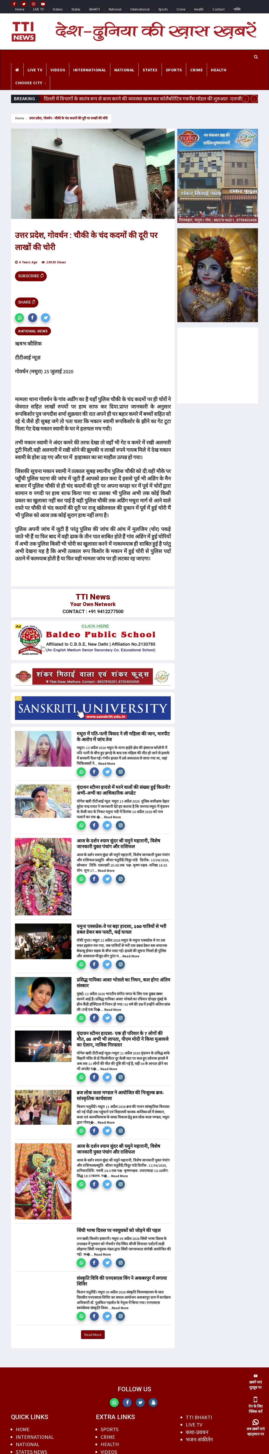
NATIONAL (124, 69)
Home (19, 9)
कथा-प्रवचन (197, 1432)
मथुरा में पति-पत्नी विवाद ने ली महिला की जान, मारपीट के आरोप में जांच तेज (123, 736)
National (115, 9)
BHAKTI (94, 9)
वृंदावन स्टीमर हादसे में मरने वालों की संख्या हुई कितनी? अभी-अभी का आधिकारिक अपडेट (123, 790)
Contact (218, 9)
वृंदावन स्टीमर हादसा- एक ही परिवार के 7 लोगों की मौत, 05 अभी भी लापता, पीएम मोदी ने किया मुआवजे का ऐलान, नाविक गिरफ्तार (122, 1039)
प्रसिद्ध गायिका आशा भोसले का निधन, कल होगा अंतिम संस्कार (123, 983)
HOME (23, 1429)
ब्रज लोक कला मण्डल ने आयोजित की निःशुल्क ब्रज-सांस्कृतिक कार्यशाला (120, 1095)
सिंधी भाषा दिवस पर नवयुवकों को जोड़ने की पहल (119, 1230)
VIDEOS (57, 69)
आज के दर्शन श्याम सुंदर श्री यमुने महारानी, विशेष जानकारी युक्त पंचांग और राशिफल (118, 844)
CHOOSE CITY (28, 82)
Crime (181, 9)
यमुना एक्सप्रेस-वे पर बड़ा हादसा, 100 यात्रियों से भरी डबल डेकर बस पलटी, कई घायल (121, 929)
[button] (19, 317)
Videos (58, 9)
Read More (106, 763)
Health (199, 9)
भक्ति (237, 9)
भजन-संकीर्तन (199, 1439)
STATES (150, 69)
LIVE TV (38, 9)
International (139, 9)
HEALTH (218, 69)
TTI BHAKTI (199, 1417)
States (75, 9)
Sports (163, 9)
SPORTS (174, 69)
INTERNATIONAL (89, 69)
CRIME (196, 69)
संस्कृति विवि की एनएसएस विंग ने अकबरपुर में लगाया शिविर (122, 1281)
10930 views (56, 262)
